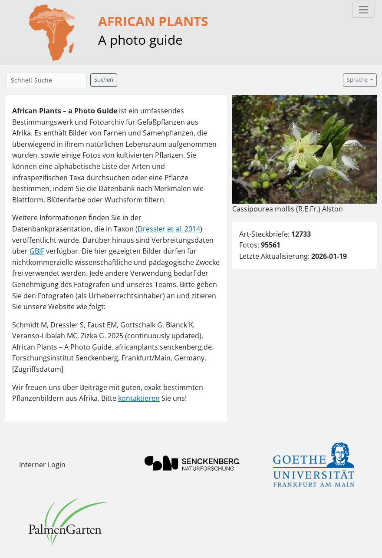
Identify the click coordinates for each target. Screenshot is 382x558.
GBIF (37, 251)
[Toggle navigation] (363, 10)
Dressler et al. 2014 (169, 229)
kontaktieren (139, 398)
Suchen (103, 79)
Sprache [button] (358, 79)
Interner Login (42, 464)
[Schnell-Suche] (46, 80)
